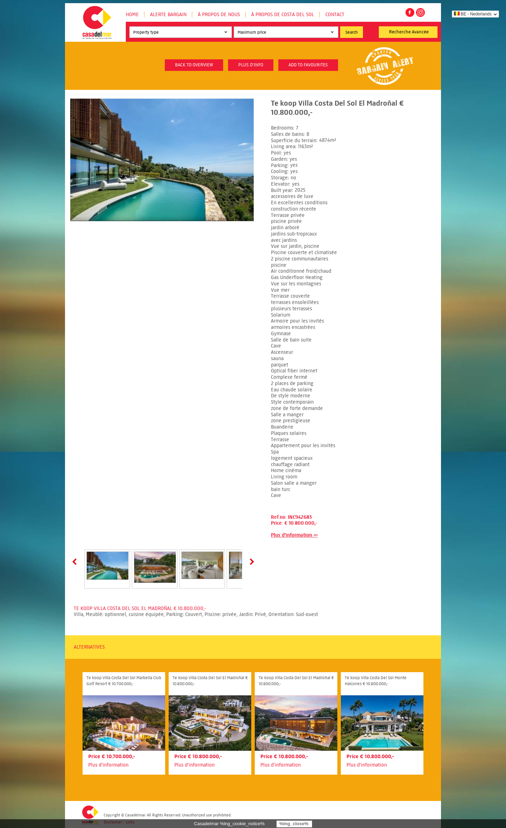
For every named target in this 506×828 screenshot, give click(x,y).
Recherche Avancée (409, 32)
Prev (76, 561)
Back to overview (194, 65)
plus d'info (250, 65)
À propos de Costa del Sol (282, 15)
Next (250, 561)
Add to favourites (308, 65)
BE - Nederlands (473, 14)
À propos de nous (219, 15)
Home (132, 15)
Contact (334, 15)
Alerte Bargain (168, 15)
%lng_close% (294, 823)
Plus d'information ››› (294, 535)
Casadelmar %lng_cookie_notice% (229, 823)
